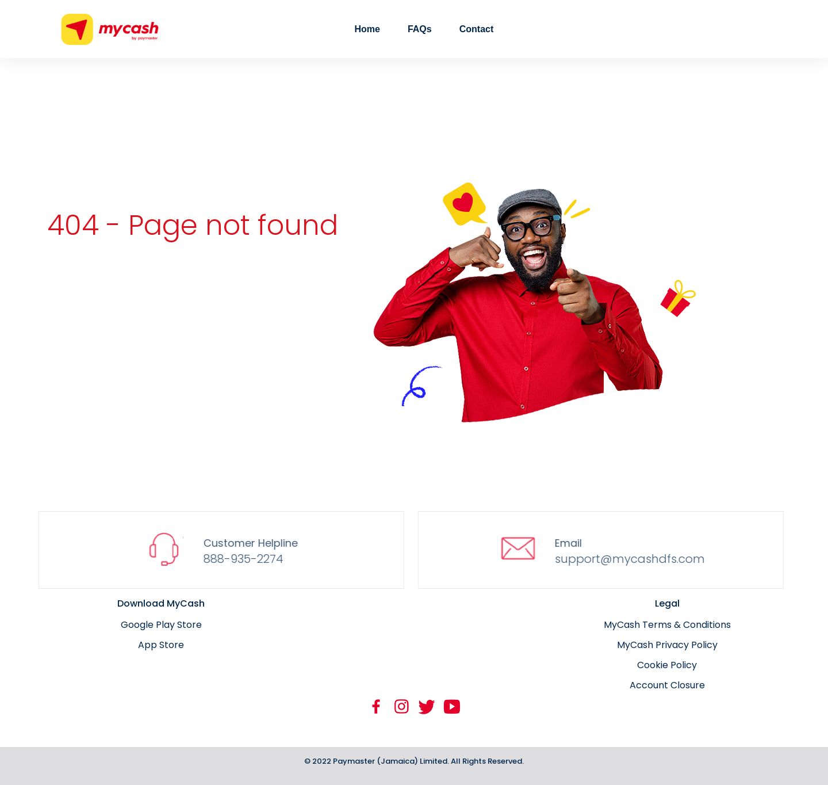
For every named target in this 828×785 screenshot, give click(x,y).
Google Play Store (161, 624)
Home (366, 29)
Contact (476, 29)
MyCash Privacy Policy (667, 644)
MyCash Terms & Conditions (667, 624)
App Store (161, 644)
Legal (667, 603)
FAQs (420, 29)
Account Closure (667, 685)
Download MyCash (161, 603)
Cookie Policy (667, 665)
